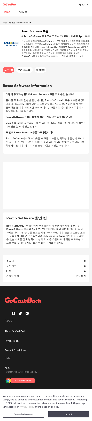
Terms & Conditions (15, 350)
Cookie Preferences (23, 414)
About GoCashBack (15, 331)
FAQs (7, 368)
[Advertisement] (46, 185)
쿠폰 (5, 22)
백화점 (12, 22)
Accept (68, 414)
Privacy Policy (12, 340)
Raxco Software (24, 22)
